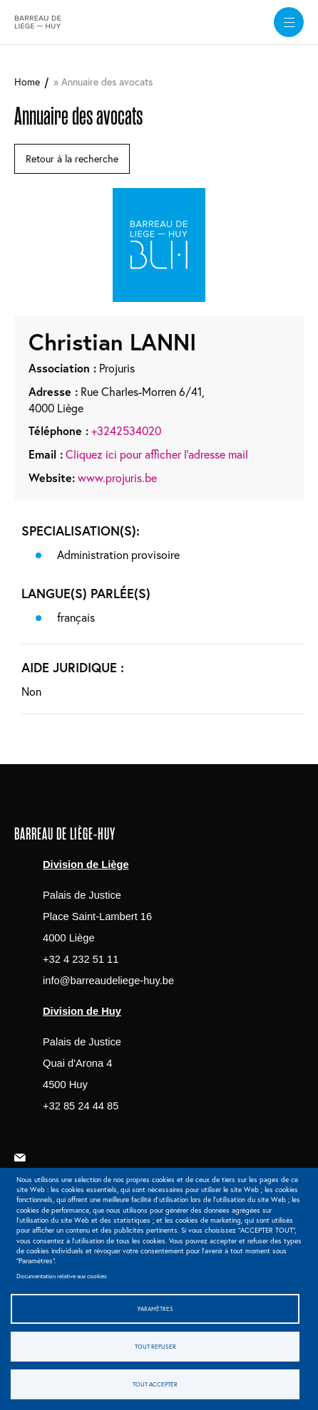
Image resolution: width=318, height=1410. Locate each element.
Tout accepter (155, 1384)
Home (27, 81)
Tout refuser (155, 1346)
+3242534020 (126, 430)
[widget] (289, 22)
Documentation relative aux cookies (61, 1276)
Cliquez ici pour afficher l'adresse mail (157, 453)
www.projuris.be (117, 477)
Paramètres (155, 1308)
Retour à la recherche (72, 158)
